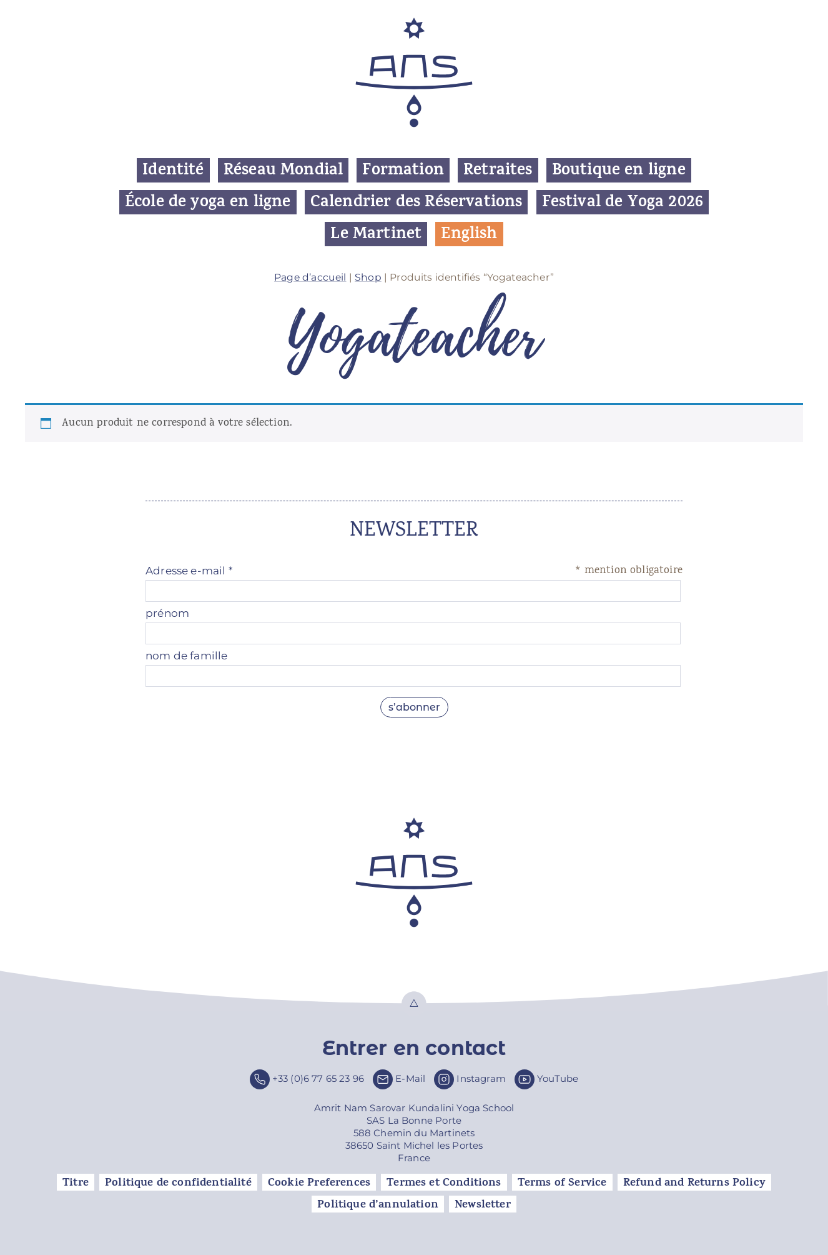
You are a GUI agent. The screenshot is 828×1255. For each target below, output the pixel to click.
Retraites (498, 170)
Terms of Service (562, 1182)
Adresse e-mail (189, 570)
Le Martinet (375, 234)
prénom (167, 613)
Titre (75, 1182)
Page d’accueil (310, 277)
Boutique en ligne (619, 170)
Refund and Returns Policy (694, 1182)
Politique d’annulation (377, 1204)
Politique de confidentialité (178, 1182)
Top (414, 1003)
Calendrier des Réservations (416, 202)
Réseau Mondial (283, 170)
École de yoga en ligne (208, 202)
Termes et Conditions (444, 1182)
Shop (368, 277)
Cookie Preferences (319, 1182)
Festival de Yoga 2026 (623, 202)
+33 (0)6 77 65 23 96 (318, 1078)
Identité (173, 170)
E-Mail (410, 1078)
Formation (403, 170)
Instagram (481, 1078)
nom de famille (186, 655)
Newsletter (483, 1204)
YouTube (557, 1078)
